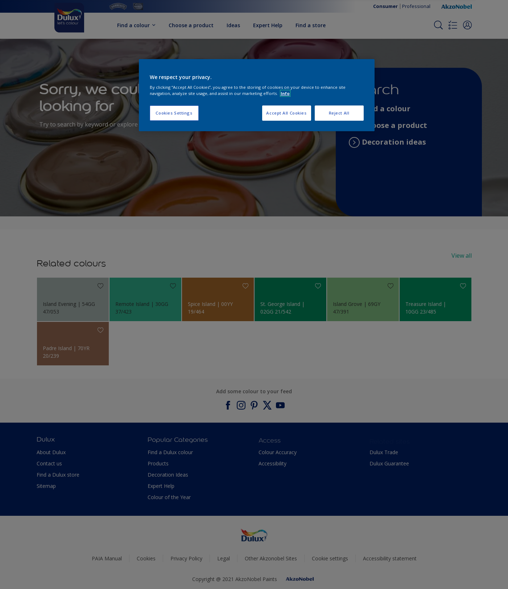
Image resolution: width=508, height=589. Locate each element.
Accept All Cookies (286, 113)
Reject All (339, 113)
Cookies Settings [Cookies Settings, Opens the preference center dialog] (174, 113)
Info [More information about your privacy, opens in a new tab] (285, 93)
